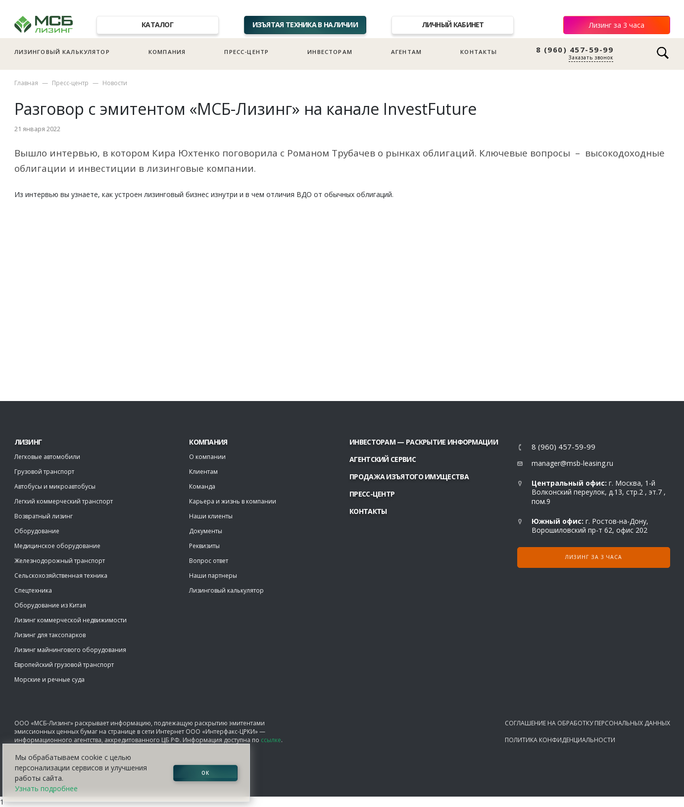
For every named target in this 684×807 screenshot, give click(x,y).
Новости (114, 83)
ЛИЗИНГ (28, 442)
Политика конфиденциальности (560, 740)
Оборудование (36, 531)
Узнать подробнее (46, 788)
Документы (205, 531)
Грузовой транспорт (44, 471)
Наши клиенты (211, 516)
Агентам (406, 51)
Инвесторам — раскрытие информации (423, 442)
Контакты (478, 51)
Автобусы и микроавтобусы (55, 486)
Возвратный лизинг (43, 516)
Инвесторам (329, 51)
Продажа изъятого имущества (409, 476)
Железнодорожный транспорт (59, 560)
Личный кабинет (453, 24)
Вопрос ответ (208, 560)
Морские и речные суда (49, 679)
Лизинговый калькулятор (62, 51)
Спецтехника (33, 590)
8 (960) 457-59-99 (575, 49)
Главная (26, 83)
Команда (202, 486)
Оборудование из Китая (50, 605)
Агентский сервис (382, 459)
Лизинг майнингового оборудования (70, 650)
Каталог (157, 24)
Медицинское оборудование (57, 546)
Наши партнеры (213, 575)
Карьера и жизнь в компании (232, 501)
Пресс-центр (246, 51)
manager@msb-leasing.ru (572, 463)
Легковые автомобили (47, 457)
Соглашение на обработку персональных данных (587, 723)
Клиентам (203, 471)
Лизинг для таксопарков (50, 635)
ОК (205, 772)
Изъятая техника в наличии (305, 24)
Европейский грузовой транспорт (64, 664)
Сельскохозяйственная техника (60, 575)
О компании (207, 457)
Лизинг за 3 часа (616, 25)
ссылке (271, 740)
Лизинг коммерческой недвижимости (70, 620)
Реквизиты (204, 546)
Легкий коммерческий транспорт (63, 501)
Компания (167, 51)
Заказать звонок (591, 57)
